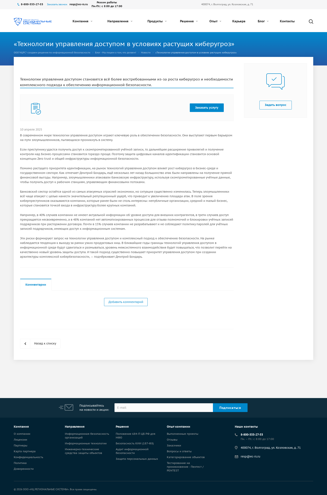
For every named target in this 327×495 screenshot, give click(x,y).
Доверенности (24, 469)
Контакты (287, 21)
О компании (22, 434)
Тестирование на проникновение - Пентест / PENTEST (185, 466)
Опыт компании (178, 426)
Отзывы (172, 439)
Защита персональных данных (137, 459)
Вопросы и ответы (179, 451)
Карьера (238, 21)
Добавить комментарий (125, 302)
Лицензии (20, 439)
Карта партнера (25, 451)
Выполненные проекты (182, 434)
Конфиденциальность (28, 457)
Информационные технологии (86, 443)
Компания (82, 21)
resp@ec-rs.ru (250, 456)
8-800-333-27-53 (252, 434)
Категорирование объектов (186, 457)
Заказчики (174, 445)
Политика (20, 463)
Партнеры (20, 445)
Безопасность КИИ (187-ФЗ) (135, 443)
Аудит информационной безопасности (132, 451)
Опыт (215, 21)
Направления (119, 21)
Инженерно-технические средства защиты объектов (83, 451)
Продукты (157, 21)
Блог (263, 21)
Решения (189, 21)
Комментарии (35, 284)
